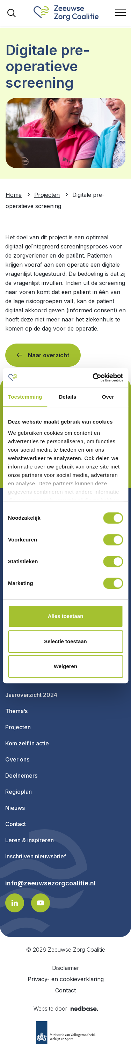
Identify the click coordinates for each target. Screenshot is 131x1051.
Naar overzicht (48, 355)
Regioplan (18, 791)
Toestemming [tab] (25, 397)
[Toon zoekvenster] (11, 13)
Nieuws (15, 808)
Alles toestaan (65, 616)
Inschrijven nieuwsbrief (35, 856)
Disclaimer (65, 967)
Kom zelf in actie (27, 743)
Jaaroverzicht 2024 (31, 695)
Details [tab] (67, 397)
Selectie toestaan (65, 641)
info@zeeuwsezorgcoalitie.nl (50, 883)
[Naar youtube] (40, 902)
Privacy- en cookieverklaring (66, 979)
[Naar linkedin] (14, 902)
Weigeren (65, 666)
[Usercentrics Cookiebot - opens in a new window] (93, 377)
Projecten (18, 727)
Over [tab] (108, 397)
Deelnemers (21, 775)
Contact (15, 824)
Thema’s (16, 711)
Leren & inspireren (29, 840)
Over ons (17, 759)
